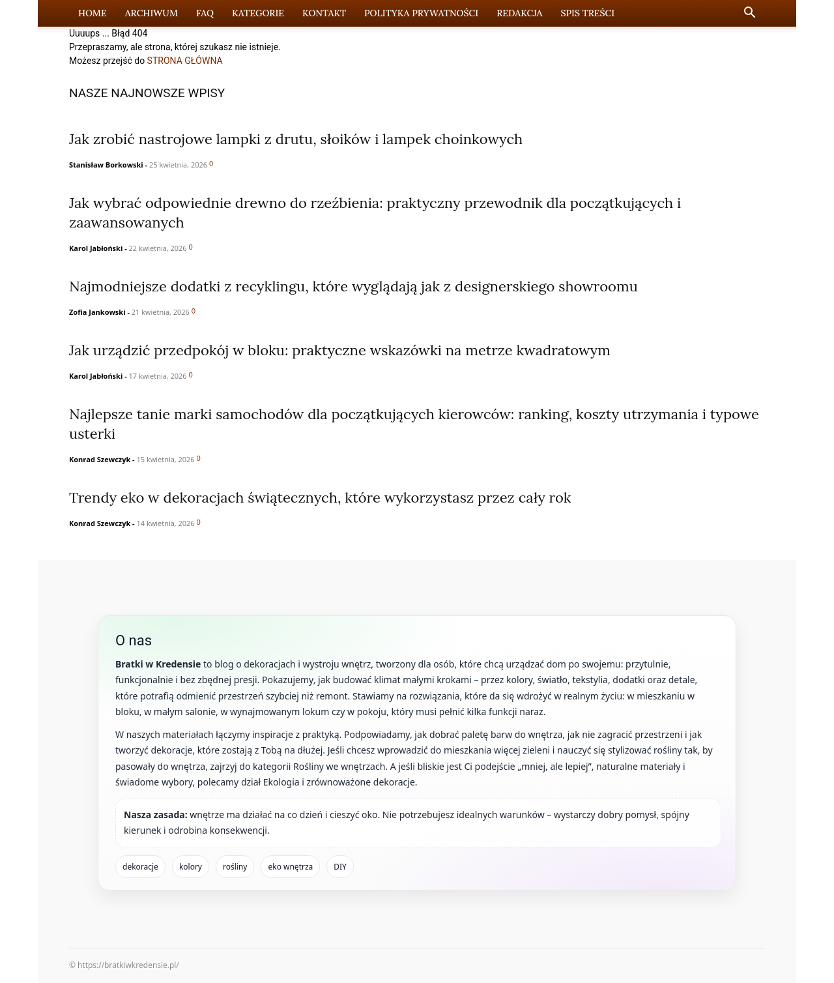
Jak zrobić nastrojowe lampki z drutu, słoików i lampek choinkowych (296, 139)
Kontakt (324, 13)
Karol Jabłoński (95, 248)
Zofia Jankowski (97, 312)
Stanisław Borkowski (106, 164)
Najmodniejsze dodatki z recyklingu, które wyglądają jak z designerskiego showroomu (353, 286)
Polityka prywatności (421, 13)
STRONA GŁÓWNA (185, 60)
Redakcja (519, 13)
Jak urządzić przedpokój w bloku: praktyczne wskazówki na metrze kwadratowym (340, 350)
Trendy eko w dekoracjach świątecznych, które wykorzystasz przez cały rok (320, 497)
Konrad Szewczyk (99, 459)
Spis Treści (587, 13)
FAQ (205, 13)
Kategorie (258, 13)
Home (92, 13)
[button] (749, 14)
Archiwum (151, 13)
